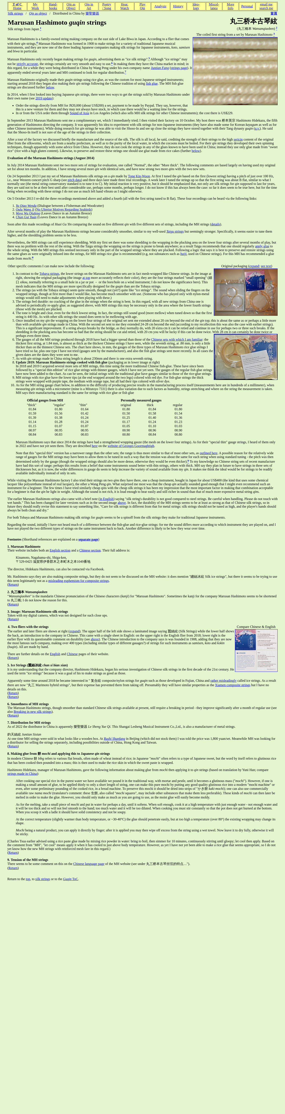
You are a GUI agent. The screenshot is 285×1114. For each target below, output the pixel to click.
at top (86, 277)
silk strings (42, 879)
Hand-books (53, 6)
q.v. (257, 128)
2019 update (43, 98)
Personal (247, 6)
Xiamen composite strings (232, 685)
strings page (179, 68)
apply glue (262, 246)
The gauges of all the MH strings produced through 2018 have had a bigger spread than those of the (83, 339)
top (28, 879)
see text (266, 266)
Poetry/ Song (106, 6)
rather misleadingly (223, 680)
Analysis (160, 6)
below (50, 87)
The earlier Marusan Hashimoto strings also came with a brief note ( (53, 499)
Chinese (72, 654)
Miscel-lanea (214, 6)
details (215, 224)
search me (266, 8)
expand (254, 266)
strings (175, 231)
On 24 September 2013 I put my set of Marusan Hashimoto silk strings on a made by (67, 176)
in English (106, 499)
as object (38, 13)
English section (60, 550)
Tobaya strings (49, 273)
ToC (70, 879)
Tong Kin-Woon (139, 176)
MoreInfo (230, 6)
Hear (124, 4)
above (122, 502)
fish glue (152, 83)
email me (266, 4)
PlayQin (142, 6)
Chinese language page (89, 864)
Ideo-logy (196, 6)
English (55, 654)
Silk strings (15, 13)
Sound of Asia (79, 113)
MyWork (35, 6)
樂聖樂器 (92, 13)
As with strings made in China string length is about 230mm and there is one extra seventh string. (84, 358)
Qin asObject (71, 6)
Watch (124, 8)
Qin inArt (89, 6)
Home (17, 8)
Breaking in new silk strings (33, 711)
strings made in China (22, 773)
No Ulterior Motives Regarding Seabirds (63, 209)
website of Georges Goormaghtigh (131, 446)
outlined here (208, 453)
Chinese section (90, 550)
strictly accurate (27, 64)
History (178, 6)
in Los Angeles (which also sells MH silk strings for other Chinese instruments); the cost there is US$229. (161, 113)
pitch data (74, 180)
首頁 (273, 13)
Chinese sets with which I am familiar (177, 339)
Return (13, 584)
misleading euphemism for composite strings (78, 581)
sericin (238, 139)
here (95, 446)
